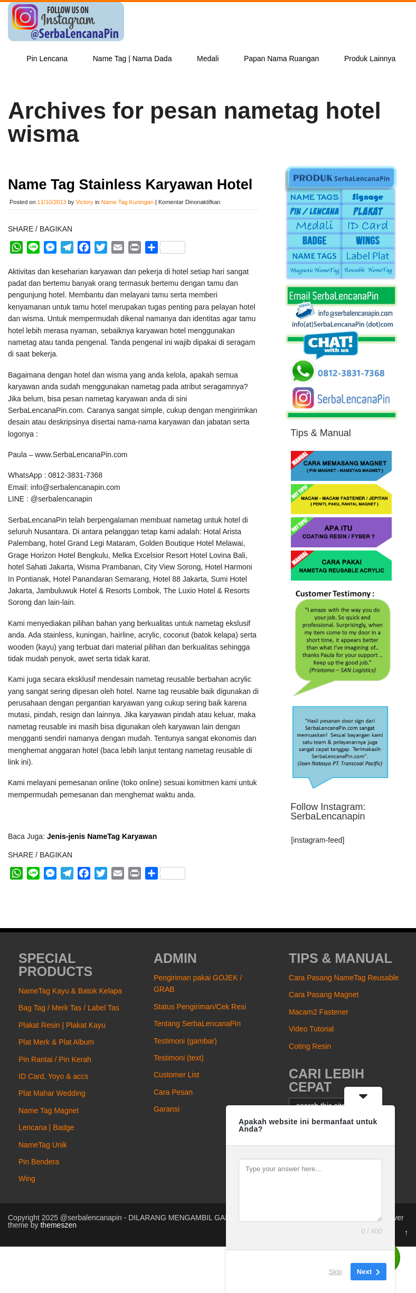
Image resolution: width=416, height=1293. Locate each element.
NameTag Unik (42, 1145)
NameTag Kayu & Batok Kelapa (70, 991)
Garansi (166, 1109)
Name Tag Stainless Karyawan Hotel (130, 184)
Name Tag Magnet (48, 1110)
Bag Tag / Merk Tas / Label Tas (68, 1007)
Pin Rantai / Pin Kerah (54, 1059)
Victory (84, 202)
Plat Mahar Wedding (52, 1093)
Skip (335, 1272)
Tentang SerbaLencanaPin (197, 1023)
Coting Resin (310, 1046)
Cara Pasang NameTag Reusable (344, 977)
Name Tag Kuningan (127, 202)
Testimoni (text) (179, 1058)
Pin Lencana (47, 58)
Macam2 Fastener (318, 1012)
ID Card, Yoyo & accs (53, 1076)
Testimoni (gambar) (185, 1041)
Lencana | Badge (46, 1127)
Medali (208, 58)
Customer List (176, 1074)
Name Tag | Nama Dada (132, 58)
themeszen (58, 1225)
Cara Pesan (173, 1092)
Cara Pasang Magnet (323, 994)
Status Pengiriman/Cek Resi (200, 1006)
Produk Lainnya (369, 58)
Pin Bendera (38, 1161)
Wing (26, 1178)
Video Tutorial (311, 1029)
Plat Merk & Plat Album (56, 1042)
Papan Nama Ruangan (281, 58)
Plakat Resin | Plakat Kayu (62, 1025)
